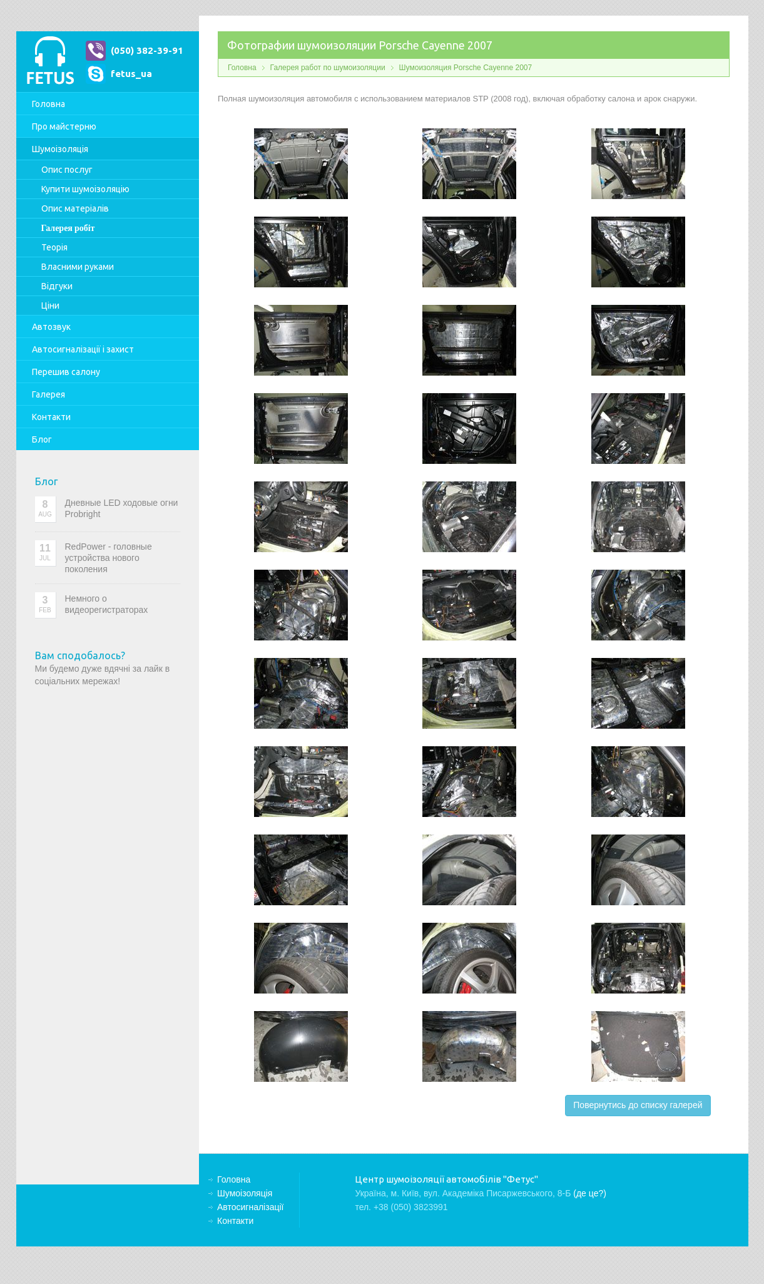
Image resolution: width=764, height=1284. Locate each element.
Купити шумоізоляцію (85, 189)
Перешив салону (66, 372)
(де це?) (589, 1193)
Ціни (50, 305)
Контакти (51, 417)
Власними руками (77, 267)
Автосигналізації (83, 349)
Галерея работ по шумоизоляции (327, 67)
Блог (42, 439)
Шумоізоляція (60, 149)
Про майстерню (64, 126)
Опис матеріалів (75, 208)
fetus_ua (131, 73)
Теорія (54, 247)
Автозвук (51, 327)
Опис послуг (67, 170)
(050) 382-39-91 (147, 50)
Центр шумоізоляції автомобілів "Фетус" (50, 61)
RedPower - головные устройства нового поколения (108, 558)
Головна (48, 104)
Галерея (48, 394)
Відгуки (57, 286)
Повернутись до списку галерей (637, 1105)
